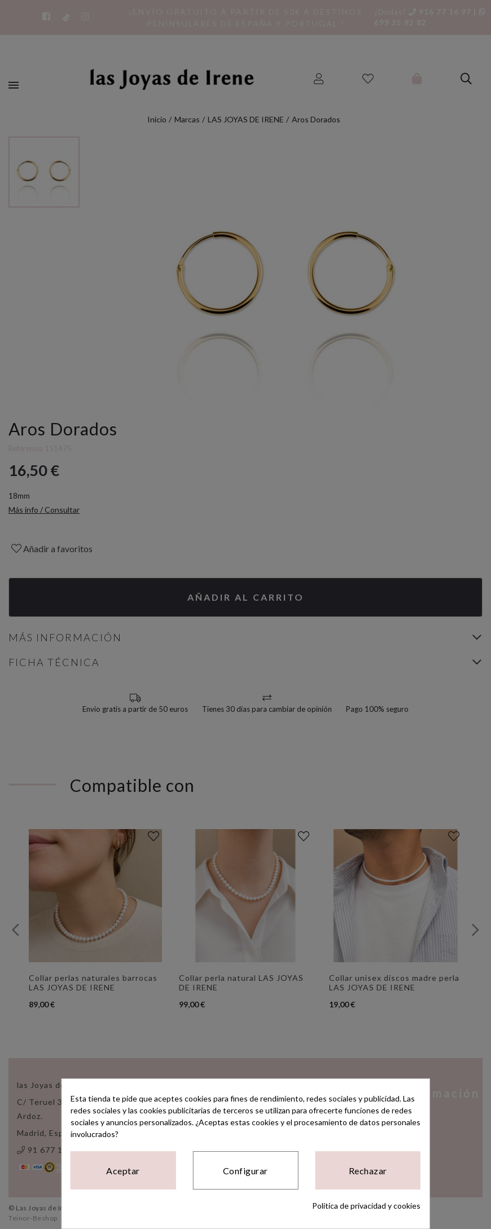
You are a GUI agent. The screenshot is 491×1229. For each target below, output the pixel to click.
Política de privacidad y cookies (366, 1205)
